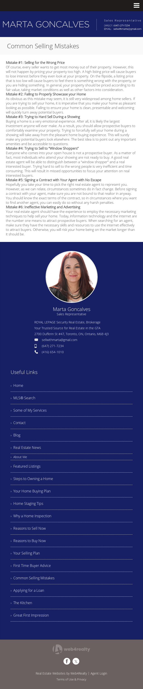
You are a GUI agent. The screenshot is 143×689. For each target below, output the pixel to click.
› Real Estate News (26, 447)
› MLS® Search (23, 397)
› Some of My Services (29, 410)
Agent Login (99, 673)
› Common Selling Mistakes (32, 577)
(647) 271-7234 (53, 346)
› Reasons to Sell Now (28, 528)
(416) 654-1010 (53, 352)
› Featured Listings (25, 466)
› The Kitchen (21, 602)
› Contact (18, 422)
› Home (17, 385)
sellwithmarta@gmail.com (59, 340)
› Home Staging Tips (27, 503)
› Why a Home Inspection (31, 515)
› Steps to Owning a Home (32, 478)
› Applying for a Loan (27, 590)
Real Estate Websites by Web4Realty (61, 673)
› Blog (15, 435)
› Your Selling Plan (25, 553)
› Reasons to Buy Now (28, 540)
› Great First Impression (30, 615)
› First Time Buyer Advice (31, 565)
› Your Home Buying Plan (31, 491)
